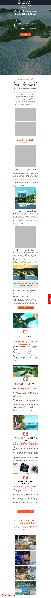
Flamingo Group (18, 292)
